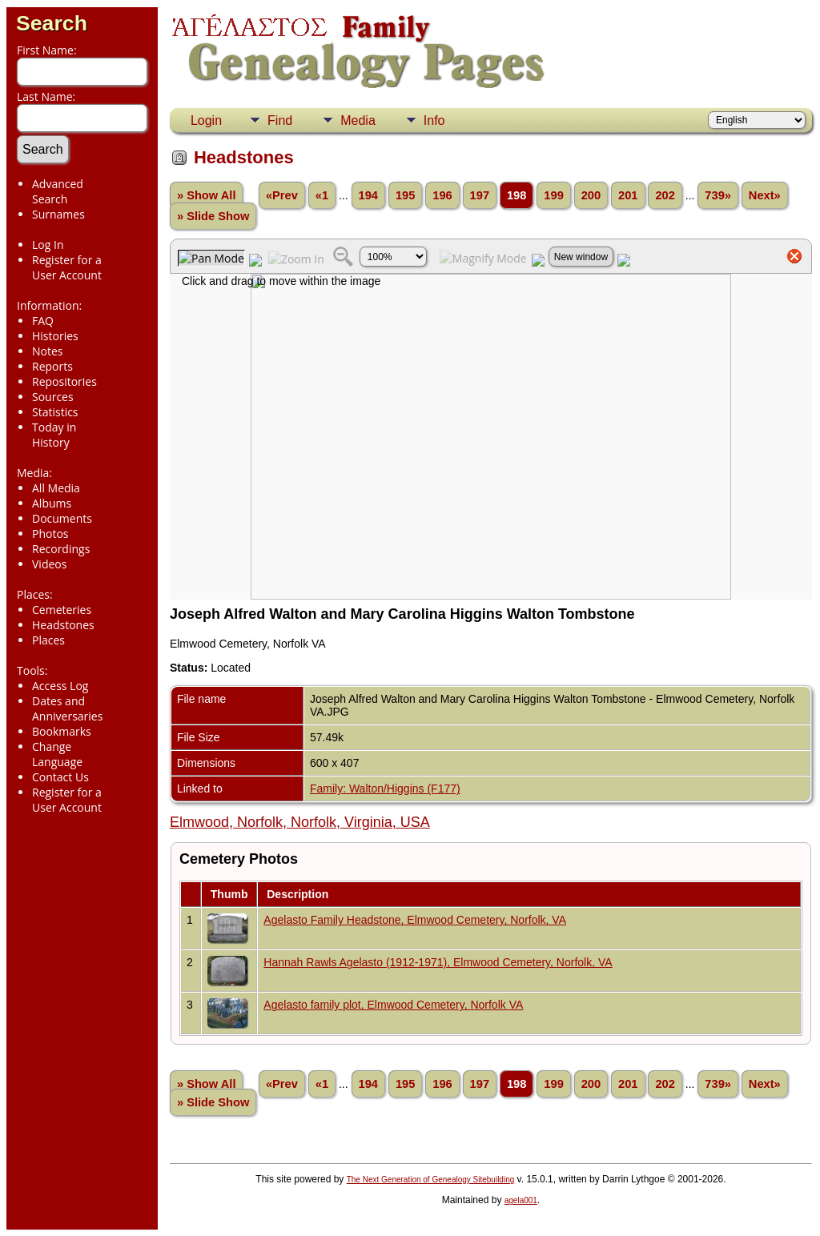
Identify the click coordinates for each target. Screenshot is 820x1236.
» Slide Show (213, 216)
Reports (52, 366)
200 (591, 195)
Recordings (61, 548)
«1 (322, 195)
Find (279, 120)
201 (627, 195)
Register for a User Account (67, 267)
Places (48, 640)
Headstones (63, 624)
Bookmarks (61, 731)
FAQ (43, 320)
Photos (50, 533)
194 (368, 195)
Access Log (60, 685)
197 (479, 195)
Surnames (58, 214)
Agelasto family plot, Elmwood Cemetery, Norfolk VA (393, 1004)
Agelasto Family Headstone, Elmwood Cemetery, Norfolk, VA (414, 919)
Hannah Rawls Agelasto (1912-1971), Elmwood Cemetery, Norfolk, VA (437, 962)
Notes (47, 351)
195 (405, 195)
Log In (47, 244)
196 (442, 195)
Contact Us (60, 777)
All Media (56, 488)
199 (553, 195)
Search (51, 23)
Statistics (55, 411)
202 (664, 195)
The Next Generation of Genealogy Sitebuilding (431, 1179)
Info (434, 120)
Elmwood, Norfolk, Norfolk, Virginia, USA (300, 822)
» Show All (206, 195)
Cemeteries (61, 609)
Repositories (64, 381)
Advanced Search (57, 191)
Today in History (54, 434)
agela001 (520, 1200)
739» (718, 195)
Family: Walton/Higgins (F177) (385, 788)
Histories (55, 335)
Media (358, 120)
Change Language (57, 754)
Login (206, 120)
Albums (51, 503)
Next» (765, 195)
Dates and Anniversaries (67, 708)
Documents (62, 518)
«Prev (282, 195)
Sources (53, 396)
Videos (49, 564)
